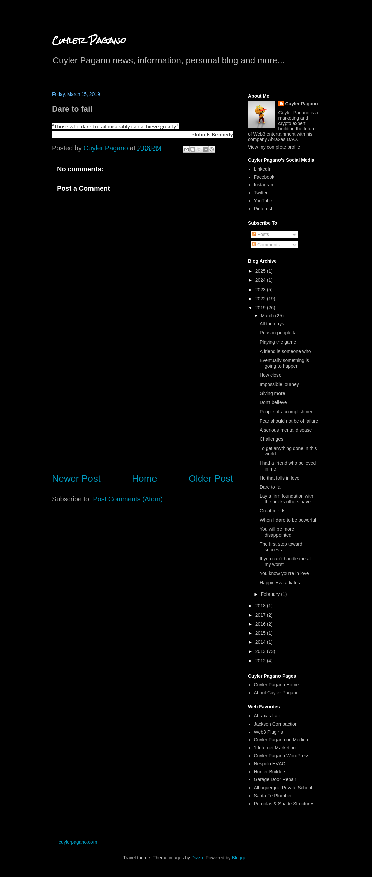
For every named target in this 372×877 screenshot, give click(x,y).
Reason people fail (279, 332)
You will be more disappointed (277, 532)
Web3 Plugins (268, 732)
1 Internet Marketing (275, 747)
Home (144, 478)
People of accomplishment (287, 411)
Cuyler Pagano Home (276, 684)
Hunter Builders (270, 771)
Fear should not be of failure (289, 421)
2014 (261, 642)
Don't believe (273, 402)
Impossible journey (279, 384)
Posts (260, 234)
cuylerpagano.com (78, 842)
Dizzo (197, 857)
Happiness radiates (280, 582)
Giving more (272, 393)
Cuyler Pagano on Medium (282, 739)
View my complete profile (274, 147)
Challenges (271, 439)
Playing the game (278, 342)
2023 (261, 289)
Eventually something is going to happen (284, 363)
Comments (266, 244)
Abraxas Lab (267, 715)
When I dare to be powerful (288, 520)
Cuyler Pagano (89, 40)
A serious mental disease (286, 430)
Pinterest (263, 208)
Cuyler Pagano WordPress (281, 755)
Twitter (261, 192)
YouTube (263, 200)
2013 (261, 651)
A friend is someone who (285, 351)
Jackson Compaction (276, 724)
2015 (261, 633)
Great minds (272, 510)
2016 (261, 624)
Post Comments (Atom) (128, 499)
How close (271, 375)
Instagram (264, 184)
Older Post (211, 478)
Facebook (264, 177)
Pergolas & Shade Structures (284, 803)
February (271, 594)
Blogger (240, 857)
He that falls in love (279, 478)
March (268, 315)
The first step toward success (281, 546)
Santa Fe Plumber (273, 795)
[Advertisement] (142, 411)
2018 (261, 605)
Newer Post (76, 478)
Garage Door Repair (275, 779)
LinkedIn (263, 169)
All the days (272, 323)
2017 (261, 615)
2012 (261, 660)
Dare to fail (271, 487)
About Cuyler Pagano (276, 692)
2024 (261, 280)
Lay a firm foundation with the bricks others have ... (288, 498)
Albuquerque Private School (283, 787)
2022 (261, 298)
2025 (261, 271)
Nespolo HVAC (269, 763)
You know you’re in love (284, 573)
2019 (261, 307)
